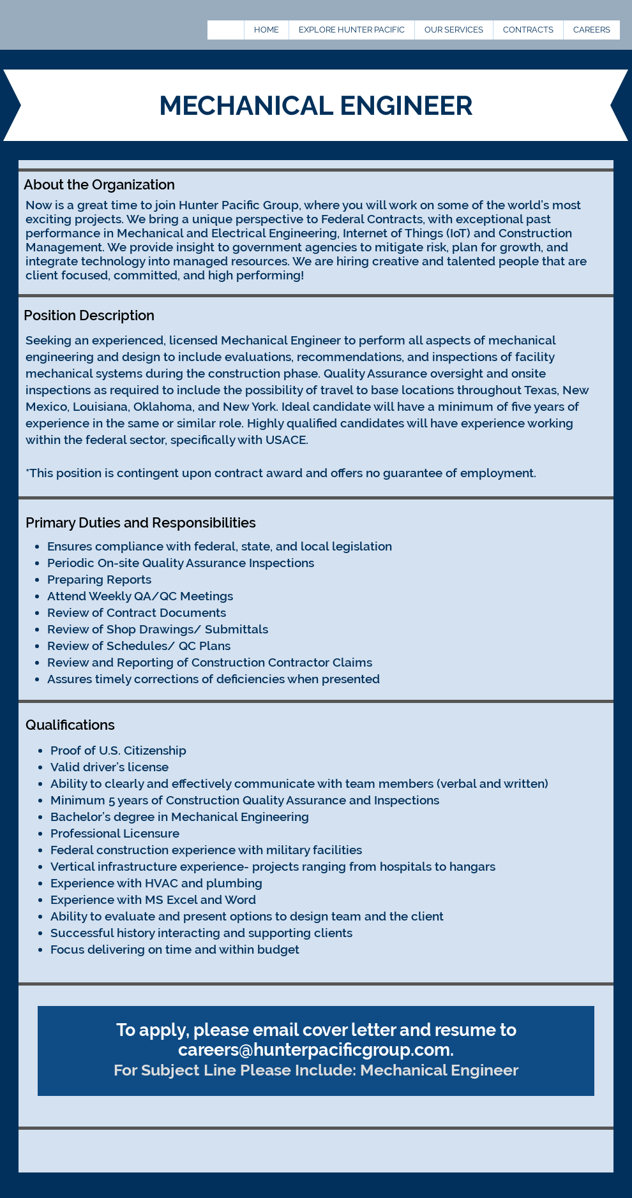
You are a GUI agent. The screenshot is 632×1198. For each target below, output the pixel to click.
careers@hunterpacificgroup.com (314, 1050)
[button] (528, 30)
